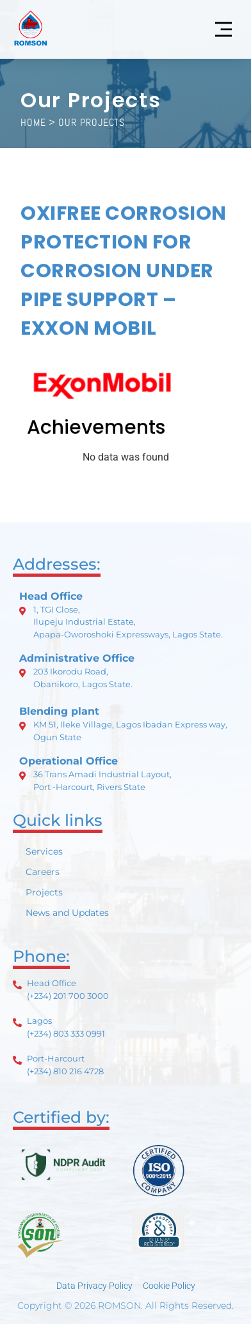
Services (44, 851)
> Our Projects (87, 122)
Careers (43, 872)
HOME (33, 122)
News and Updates (67, 912)
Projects (44, 892)
